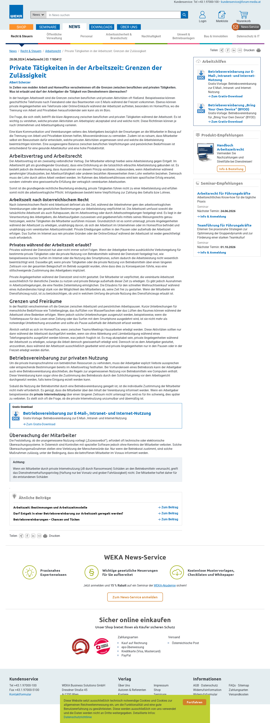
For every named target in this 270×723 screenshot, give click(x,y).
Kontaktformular (20, 694)
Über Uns (124, 685)
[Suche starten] (184, 14)
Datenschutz (209, 685)
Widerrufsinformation (207, 690)
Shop (157, 690)
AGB (196, 685)
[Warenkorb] (243, 16)
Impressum (161, 685)
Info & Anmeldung (211, 216)
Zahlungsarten (128, 637)
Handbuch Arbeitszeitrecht (230, 147)
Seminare (160, 694)
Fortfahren (194, 702)
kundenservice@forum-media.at (241, 2)
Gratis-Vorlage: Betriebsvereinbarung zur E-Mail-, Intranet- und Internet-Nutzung (75, 418)
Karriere (123, 694)
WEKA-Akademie (165, 585)
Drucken (54, 536)
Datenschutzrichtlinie (78, 717)
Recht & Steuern (30, 51)
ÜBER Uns (129, 27)
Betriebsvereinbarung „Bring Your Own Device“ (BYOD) (231, 107)
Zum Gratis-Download (39, 424)
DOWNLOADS (101, 27)
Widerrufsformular (205, 694)
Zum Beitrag (168, 507)
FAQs (232, 685)
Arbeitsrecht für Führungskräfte (223, 193)
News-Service (250, 27)
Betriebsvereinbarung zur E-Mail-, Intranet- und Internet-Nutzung (87, 413)
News (13, 51)
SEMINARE (48, 27)
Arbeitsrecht (53, 51)
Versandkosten (238, 694)
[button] (203, 16)
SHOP (21, 27)
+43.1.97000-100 (25, 685)
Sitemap (243, 685)
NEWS (74, 26)
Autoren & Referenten (132, 690)
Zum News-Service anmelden (135, 597)
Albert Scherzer (20, 82)
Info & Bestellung (231, 169)
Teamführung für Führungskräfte (224, 225)
